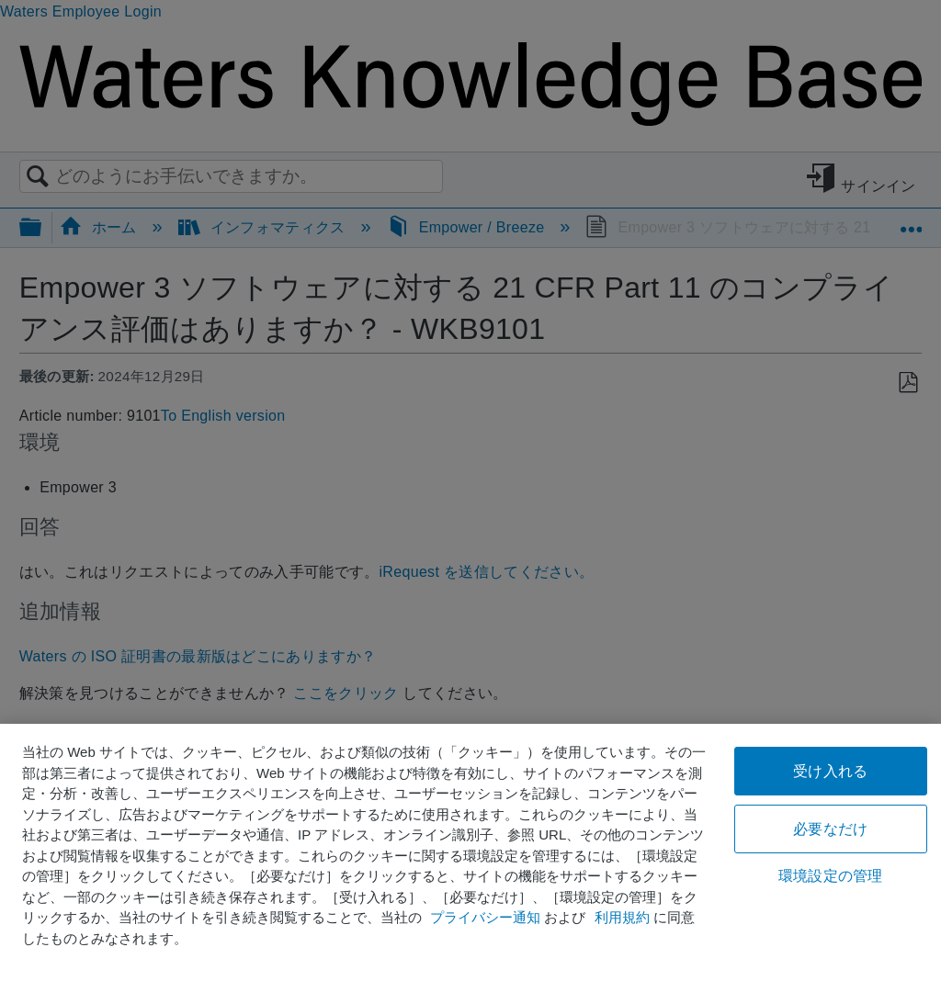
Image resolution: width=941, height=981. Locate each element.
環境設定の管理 (830, 876)
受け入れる (830, 771)
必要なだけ (830, 829)
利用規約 (622, 917)
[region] (470, 852)
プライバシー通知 (485, 917)
